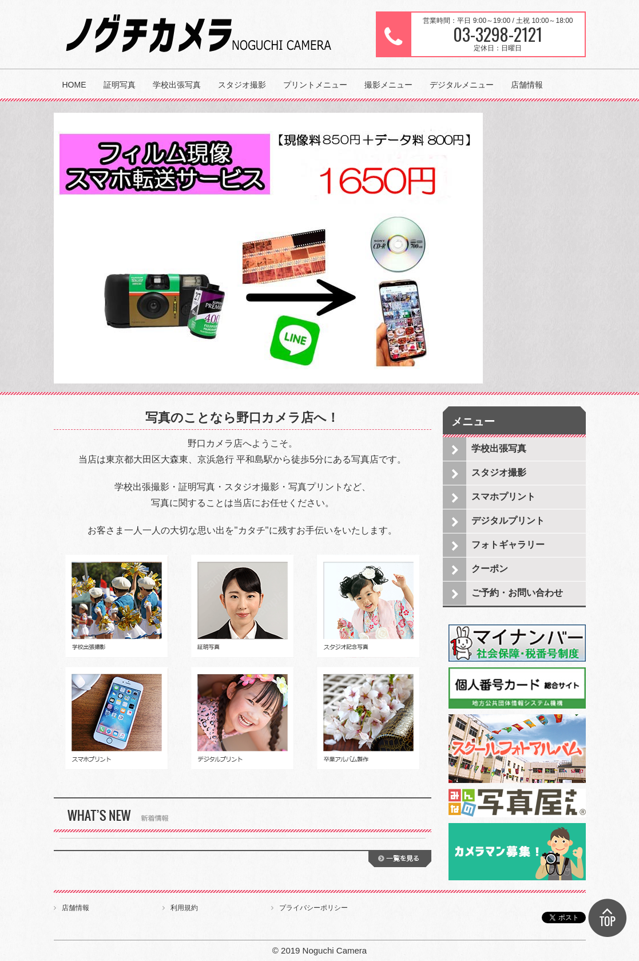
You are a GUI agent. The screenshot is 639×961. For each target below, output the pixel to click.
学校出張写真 (177, 84)
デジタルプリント (508, 520)
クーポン (489, 569)
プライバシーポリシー (313, 908)
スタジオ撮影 (242, 84)
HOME (74, 84)
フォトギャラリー (508, 544)
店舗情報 (527, 84)
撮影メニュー (388, 84)
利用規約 (184, 908)
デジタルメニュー (462, 84)
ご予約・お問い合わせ (517, 593)
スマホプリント (503, 496)
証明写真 (120, 84)
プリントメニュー (315, 84)
